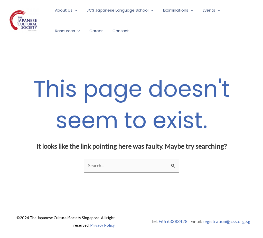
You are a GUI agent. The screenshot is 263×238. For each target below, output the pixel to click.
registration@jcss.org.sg (226, 221)
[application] (73, 10)
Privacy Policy (102, 225)
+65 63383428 (172, 221)
